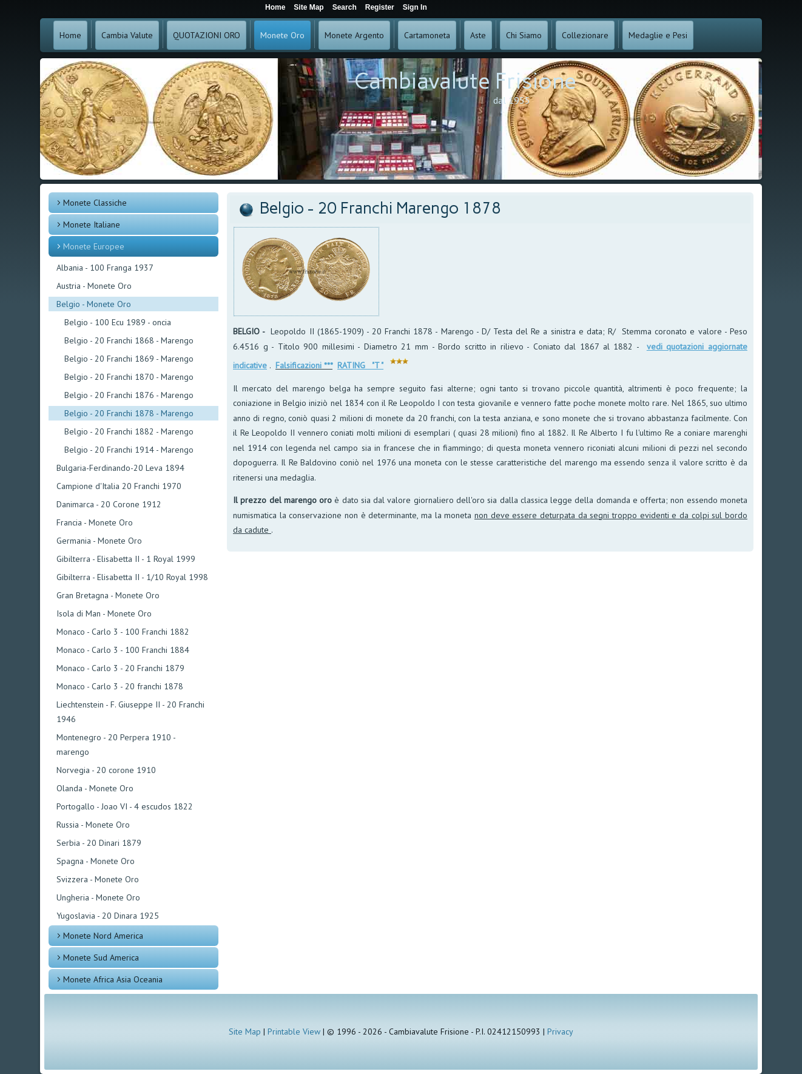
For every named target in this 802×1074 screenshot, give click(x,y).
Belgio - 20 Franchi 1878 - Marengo (129, 413)
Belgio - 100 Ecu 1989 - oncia (117, 322)
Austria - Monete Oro (94, 285)
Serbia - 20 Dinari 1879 (98, 842)
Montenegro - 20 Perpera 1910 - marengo (115, 744)
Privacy (560, 1031)
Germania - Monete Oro (99, 540)
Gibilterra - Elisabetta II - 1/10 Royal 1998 (132, 577)
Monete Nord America (103, 935)
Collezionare (585, 35)
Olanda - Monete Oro (94, 788)
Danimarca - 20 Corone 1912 (108, 504)
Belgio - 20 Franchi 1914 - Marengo (129, 449)
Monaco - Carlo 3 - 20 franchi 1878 (119, 686)
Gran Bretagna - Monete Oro (108, 595)
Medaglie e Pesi (657, 35)
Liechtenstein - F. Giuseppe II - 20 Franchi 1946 (130, 711)
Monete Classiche (95, 202)
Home (70, 35)
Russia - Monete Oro (93, 824)
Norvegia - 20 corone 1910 (106, 770)
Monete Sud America (101, 957)
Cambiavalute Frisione (465, 81)
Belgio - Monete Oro (93, 304)
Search (344, 7)
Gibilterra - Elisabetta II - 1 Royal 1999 (125, 558)
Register (379, 7)
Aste (478, 35)
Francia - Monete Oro (94, 522)
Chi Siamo (524, 35)
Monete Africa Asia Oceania (113, 979)
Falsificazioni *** (303, 365)
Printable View (294, 1031)
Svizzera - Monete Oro (97, 879)
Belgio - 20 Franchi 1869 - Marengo (129, 358)
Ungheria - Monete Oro (98, 897)
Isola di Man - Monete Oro (104, 613)
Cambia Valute (127, 35)
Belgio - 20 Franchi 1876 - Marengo (129, 395)
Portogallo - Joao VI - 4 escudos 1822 (124, 806)
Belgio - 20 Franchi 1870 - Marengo (129, 376)
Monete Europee (93, 246)
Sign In (415, 7)
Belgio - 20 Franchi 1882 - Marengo (129, 431)
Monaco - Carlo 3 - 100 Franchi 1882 (122, 631)
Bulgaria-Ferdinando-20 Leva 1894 (120, 467)
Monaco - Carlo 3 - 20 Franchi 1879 (120, 668)
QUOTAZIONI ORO (206, 35)
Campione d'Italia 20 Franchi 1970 (118, 486)
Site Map (245, 1031)
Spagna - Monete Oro (95, 861)
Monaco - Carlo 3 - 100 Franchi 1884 (122, 649)
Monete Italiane (91, 224)
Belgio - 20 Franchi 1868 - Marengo (129, 340)
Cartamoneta (427, 35)
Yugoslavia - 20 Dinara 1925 (107, 915)
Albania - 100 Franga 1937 (104, 267)
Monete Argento (354, 35)
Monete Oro (282, 35)
